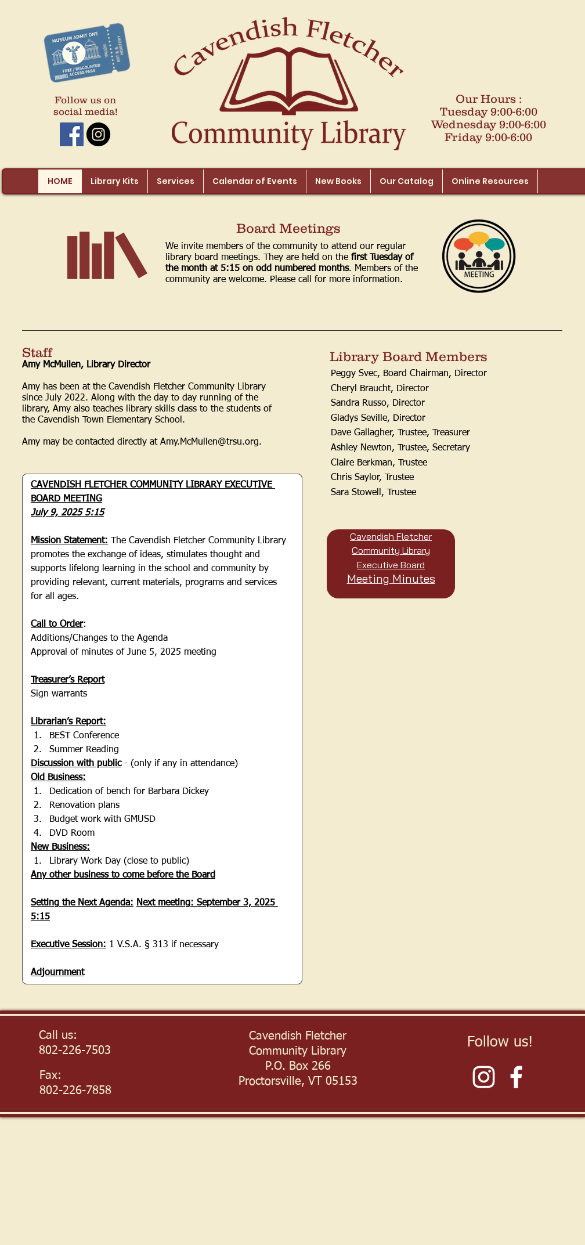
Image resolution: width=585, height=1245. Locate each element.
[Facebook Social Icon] (72, 134)
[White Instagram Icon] (484, 1077)
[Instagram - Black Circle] (98, 134)
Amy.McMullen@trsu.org (209, 442)
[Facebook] (516, 1077)
